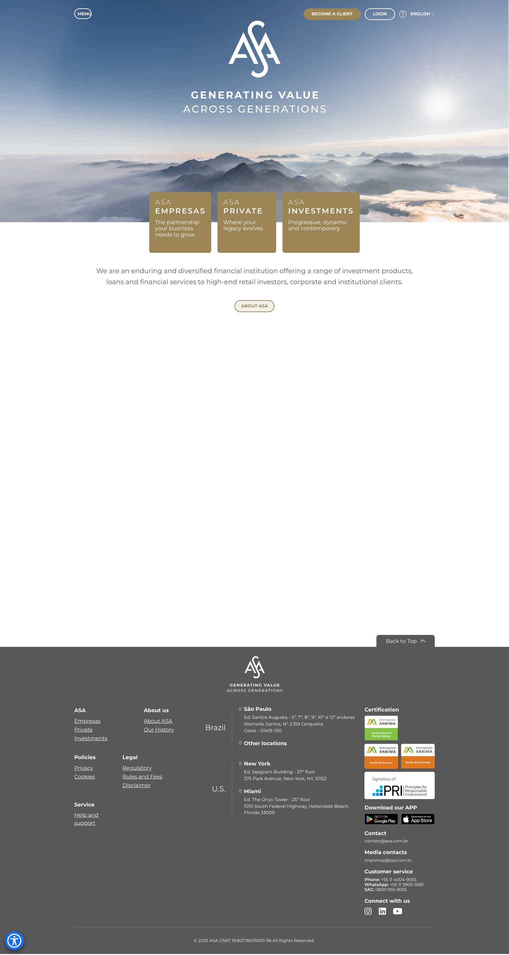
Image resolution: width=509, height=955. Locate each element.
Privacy (83, 769)
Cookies (84, 777)
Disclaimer (137, 786)
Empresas (87, 722)
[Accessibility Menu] (14, 940)
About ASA (158, 722)
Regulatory (137, 769)
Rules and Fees (143, 777)
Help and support (86, 820)
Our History (159, 730)
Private (83, 730)
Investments (90, 739)
